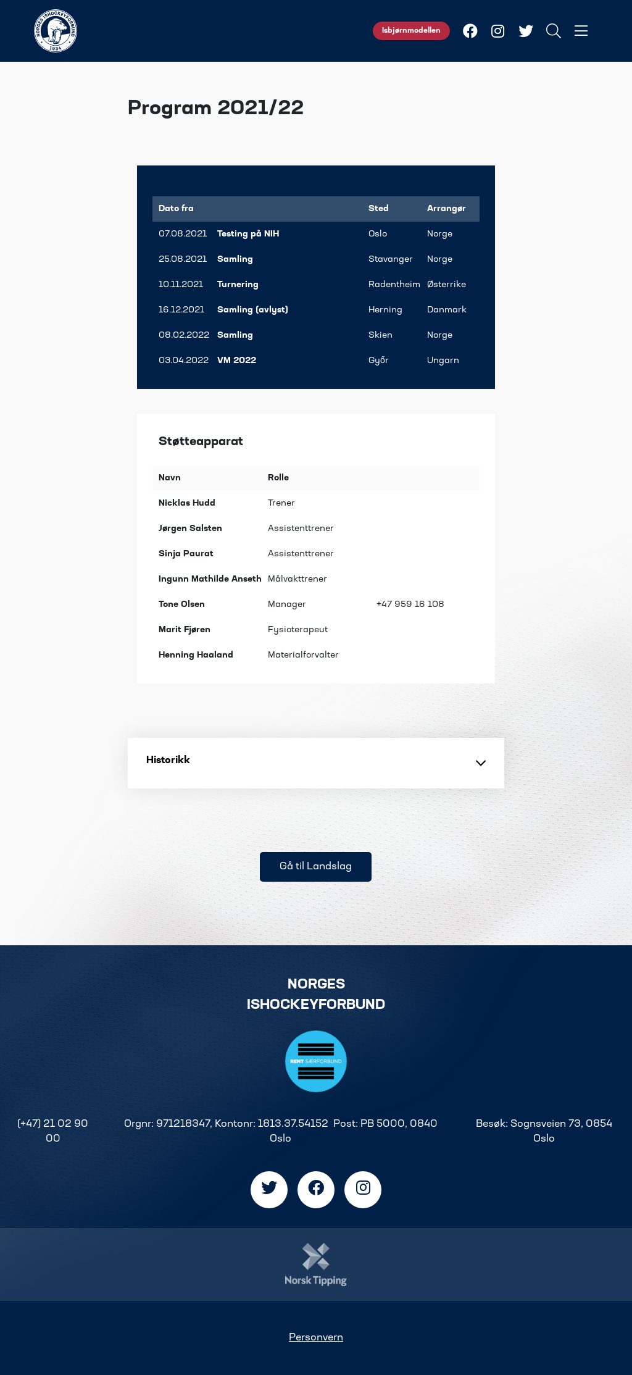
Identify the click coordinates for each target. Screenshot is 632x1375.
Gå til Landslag (316, 867)
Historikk (316, 763)
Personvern (316, 1338)
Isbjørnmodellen (411, 31)
